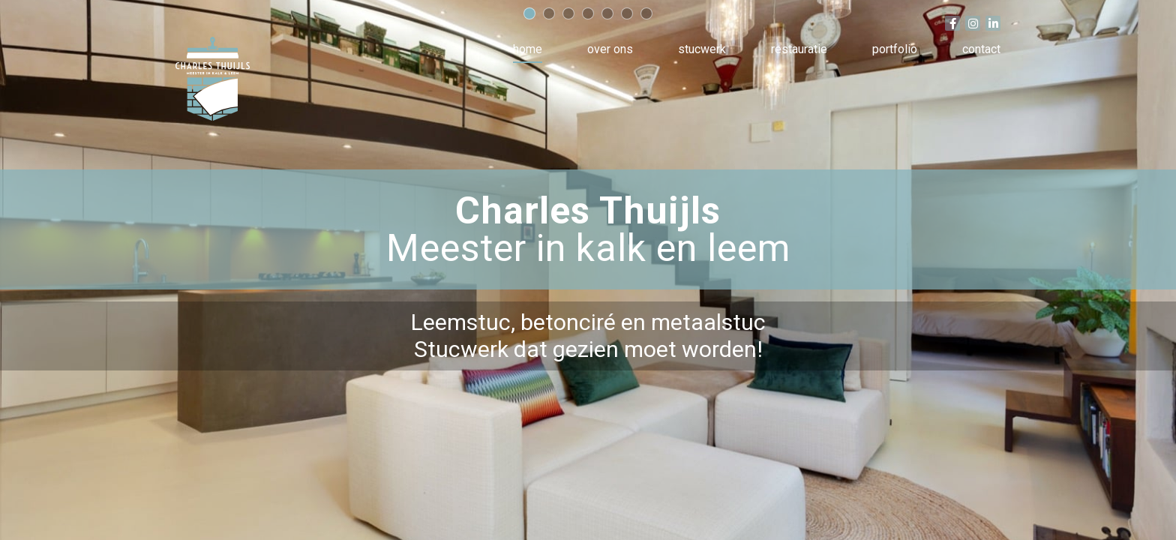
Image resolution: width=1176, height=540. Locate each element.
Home (527, 49)
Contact (981, 49)
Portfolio (894, 49)
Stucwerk (702, 49)
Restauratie (799, 49)
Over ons (610, 49)
